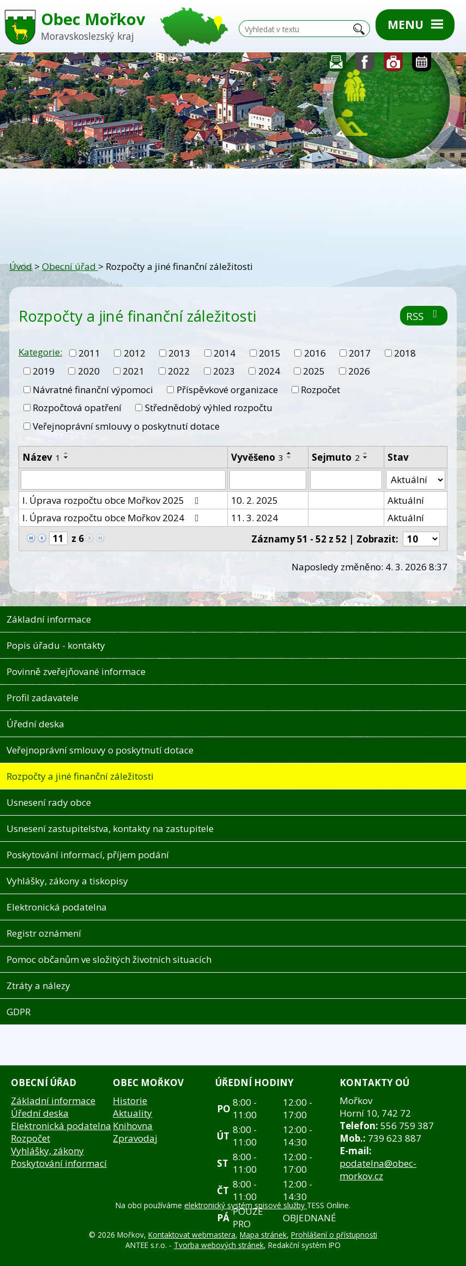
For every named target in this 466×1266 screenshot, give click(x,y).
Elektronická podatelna (57, 907)
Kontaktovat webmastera (191, 1234)
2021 (133, 371)
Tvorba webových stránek (219, 1245)
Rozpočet (320, 389)
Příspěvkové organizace (227, 389)
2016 (315, 353)
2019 (44, 371)
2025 (314, 371)
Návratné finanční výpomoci (93, 389)
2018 (405, 353)
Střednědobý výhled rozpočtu (209, 407)
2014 (224, 353)
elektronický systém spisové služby (245, 1205)
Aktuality (132, 1113)
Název (41, 457)
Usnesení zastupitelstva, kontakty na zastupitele (110, 828)
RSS (423, 316)
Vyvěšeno (257, 457)
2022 (179, 371)
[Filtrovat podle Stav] (415, 480)
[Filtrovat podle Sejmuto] (346, 480)
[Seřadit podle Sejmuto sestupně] (366, 457)
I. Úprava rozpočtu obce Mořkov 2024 (112, 517)
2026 (359, 371)
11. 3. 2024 (254, 517)
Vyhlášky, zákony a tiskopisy (67, 881)
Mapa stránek (263, 1234)
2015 (270, 353)
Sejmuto (336, 457)
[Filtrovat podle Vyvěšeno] (267, 480)
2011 (89, 353)
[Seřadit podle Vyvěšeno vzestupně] (289, 453)
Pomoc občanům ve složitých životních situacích (109, 959)
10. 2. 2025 (254, 500)
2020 (89, 371)
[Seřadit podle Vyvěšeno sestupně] (289, 457)
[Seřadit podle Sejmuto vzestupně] (366, 453)
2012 (135, 353)
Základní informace (49, 619)
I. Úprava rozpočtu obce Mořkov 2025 (112, 500)
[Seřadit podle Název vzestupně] (66, 453)
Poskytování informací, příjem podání (88, 854)
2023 (224, 371)
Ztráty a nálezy (38, 985)
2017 (360, 353)
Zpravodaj (135, 1138)
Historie (130, 1100)
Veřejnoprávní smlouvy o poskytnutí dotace (126, 426)
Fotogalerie (393, 64)
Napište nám (336, 64)
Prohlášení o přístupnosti (334, 1234)
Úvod (20, 266)
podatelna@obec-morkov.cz (378, 1169)
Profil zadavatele (42, 697)
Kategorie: (40, 352)
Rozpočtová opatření (77, 407)
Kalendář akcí (421, 64)
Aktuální (406, 500)
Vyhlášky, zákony (47, 1150)
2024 (269, 371)
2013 (179, 353)
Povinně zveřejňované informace (76, 671)
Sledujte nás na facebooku (365, 64)
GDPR (19, 1011)
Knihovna (133, 1125)
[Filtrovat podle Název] (123, 480)
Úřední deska (35, 724)
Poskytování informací (59, 1163)
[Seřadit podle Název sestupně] (66, 457)
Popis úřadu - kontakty (56, 645)
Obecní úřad (70, 266)
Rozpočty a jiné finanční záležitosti (80, 776)
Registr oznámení (44, 933)
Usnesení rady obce (49, 802)
